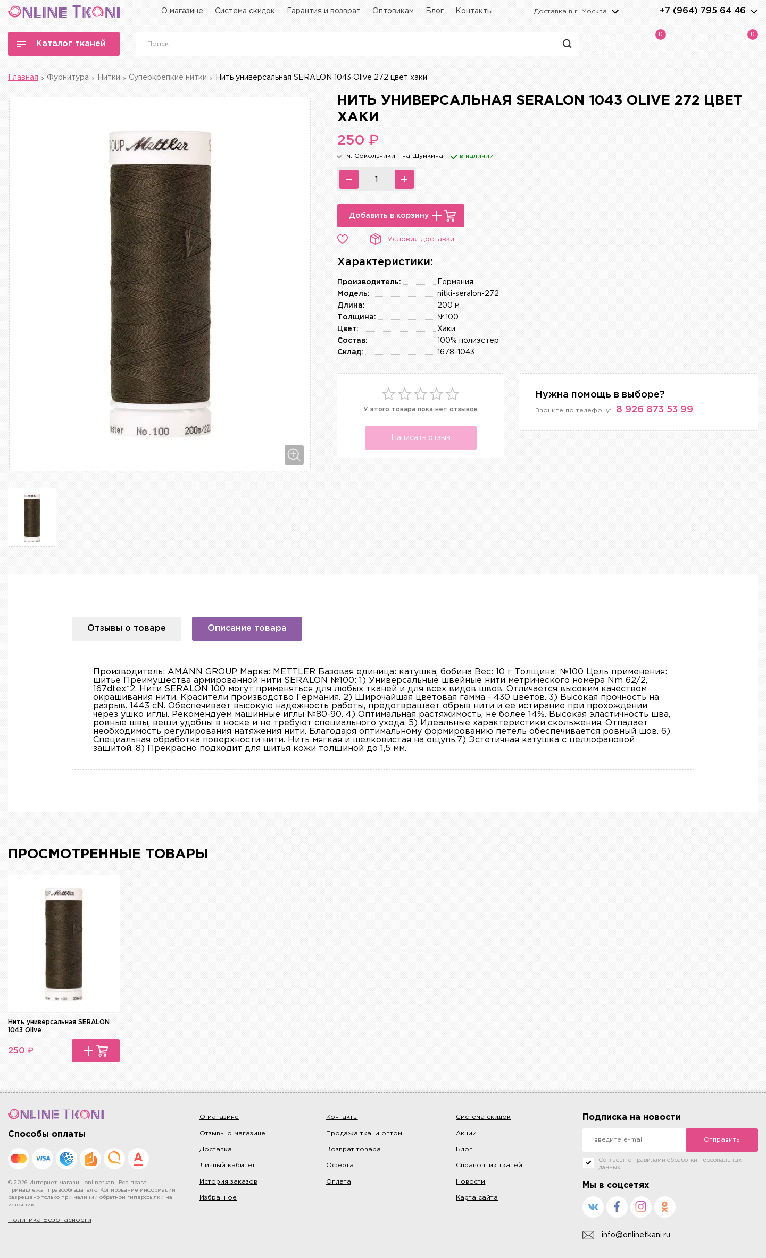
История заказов (228, 1182)
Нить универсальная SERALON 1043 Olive (59, 1026)
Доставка (215, 1149)
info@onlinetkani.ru (626, 1235)
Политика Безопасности (49, 1220)
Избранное (218, 1198)
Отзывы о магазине (232, 1133)
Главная (23, 77)
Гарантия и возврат (324, 11)
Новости (470, 1182)
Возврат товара (353, 1149)
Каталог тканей (61, 44)
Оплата (338, 1182)
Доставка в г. (570, 11)
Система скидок (245, 11)
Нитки (108, 77)
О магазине (182, 11)
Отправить (721, 1140)
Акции (466, 1133)
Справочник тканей (489, 1165)
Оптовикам (393, 11)
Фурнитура (68, 77)
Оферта (340, 1165)
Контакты (474, 11)
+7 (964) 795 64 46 (703, 11)
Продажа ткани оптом (364, 1133)
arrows (754, 11)
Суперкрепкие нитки (168, 77)
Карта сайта (477, 1198)
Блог (435, 11)
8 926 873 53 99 (654, 410)
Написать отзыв (421, 438)
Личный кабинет (227, 1165)
